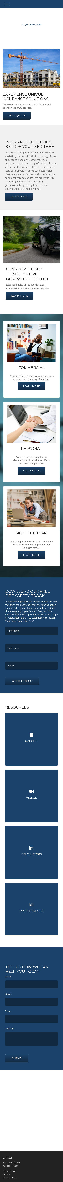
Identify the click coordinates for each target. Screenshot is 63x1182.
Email (8, 994)
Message (9, 1028)
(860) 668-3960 (31, 24)
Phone (8, 1011)
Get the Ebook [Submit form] (22, 681)
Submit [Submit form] (17, 1058)
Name (8, 976)
